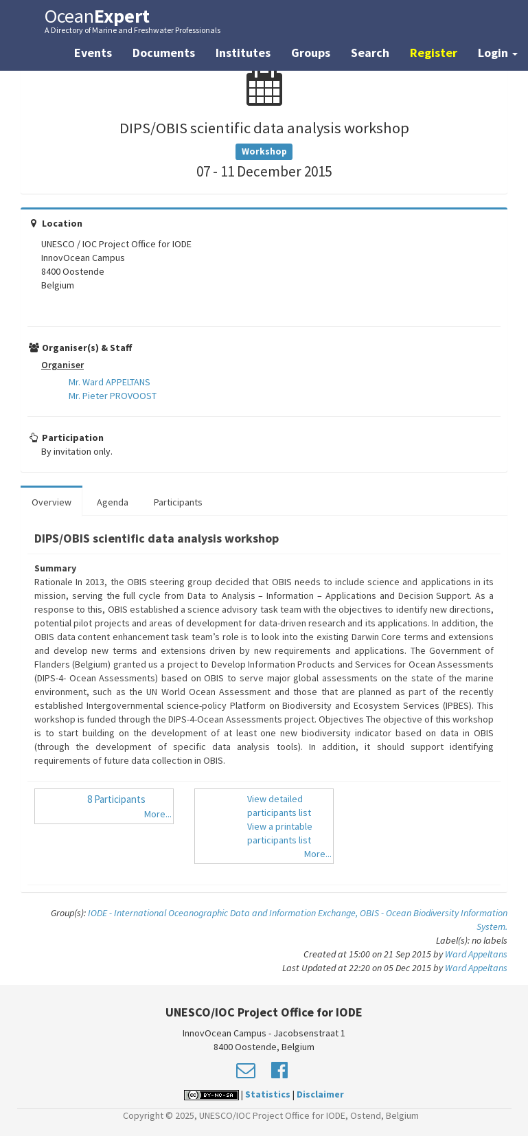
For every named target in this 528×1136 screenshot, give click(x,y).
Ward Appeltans (476, 954)
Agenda (112, 502)
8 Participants (116, 799)
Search (370, 52)
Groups (310, 52)
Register (433, 52)
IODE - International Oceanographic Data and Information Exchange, (224, 913)
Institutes (243, 52)
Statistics (267, 1094)
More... (158, 814)
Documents (164, 52)
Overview (51, 502)
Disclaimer (320, 1094)
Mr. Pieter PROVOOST (113, 395)
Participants (178, 502)
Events (93, 52)
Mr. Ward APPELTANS (109, 382)
